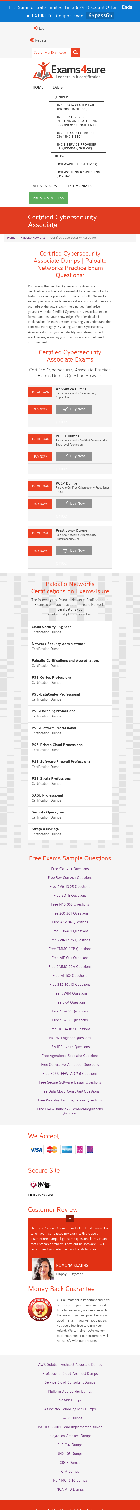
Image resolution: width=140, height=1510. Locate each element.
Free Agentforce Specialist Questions (70, 1041)
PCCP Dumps (53, 468)
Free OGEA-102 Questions (70, 1014)
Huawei (47, 157)
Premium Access (69, 187)
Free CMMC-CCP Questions (70, 934)
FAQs (78, 1484)
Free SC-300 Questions (70, 1005)
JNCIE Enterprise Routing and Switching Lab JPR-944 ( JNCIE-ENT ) (63, 122)
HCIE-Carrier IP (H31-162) (63, 165)
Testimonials (32, 187)
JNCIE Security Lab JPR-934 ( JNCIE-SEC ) (62, 135)
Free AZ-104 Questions (70, 907)
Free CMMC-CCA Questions (70, 952)
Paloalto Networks (33, 219)
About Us (59, 1484)
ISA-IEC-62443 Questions (70, 1032)
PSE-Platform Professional (40, 708)
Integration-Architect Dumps (70, 1409)
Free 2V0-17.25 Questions (70, 925)
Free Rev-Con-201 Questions (70, 863)
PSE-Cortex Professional (38, 657)
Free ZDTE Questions (70, 880)
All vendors (108, 88)
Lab (44, 88)
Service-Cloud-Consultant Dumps (70, 1356)
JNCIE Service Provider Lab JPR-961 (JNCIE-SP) (63, 147)
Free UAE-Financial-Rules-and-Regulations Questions (70, 1094)
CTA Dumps (70, 1445)
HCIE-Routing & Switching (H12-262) (65, 175)
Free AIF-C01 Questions (70, 943)
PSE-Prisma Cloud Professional (44, 725)
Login (27, 28)
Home (24, 88)
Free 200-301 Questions (70, 898)
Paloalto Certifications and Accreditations (52, 640)
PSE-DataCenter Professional (42, 674)
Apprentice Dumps (57, 382)
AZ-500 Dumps (70, 1374)
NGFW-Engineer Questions (70, 1023)
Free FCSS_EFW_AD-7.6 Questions (70, 1058)
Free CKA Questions (70, 987)
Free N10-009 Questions (70, 889)
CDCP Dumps (70, 1436)
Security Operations (34, 792)
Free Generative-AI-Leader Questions (70, 1050)
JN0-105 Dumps (70, 1427)
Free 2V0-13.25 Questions (70, 872)
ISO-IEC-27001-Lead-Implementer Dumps (70, 1400)
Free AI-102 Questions (70, 961)
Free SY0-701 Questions (70, 854)
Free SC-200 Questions (70, 996)
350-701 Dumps (70, 1391)
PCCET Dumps (54, 425)
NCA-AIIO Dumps (70, 1463)
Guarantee (99, 1484)
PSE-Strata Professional (38, 758)
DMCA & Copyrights (101, 1491)
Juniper (48, 98)
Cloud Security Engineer (37, 607)
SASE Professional (33, 775)
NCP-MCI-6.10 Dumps (70, 1454)
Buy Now (64, 398)
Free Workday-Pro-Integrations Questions (70, 1085)
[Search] (62, 52)
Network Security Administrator (44, 623)
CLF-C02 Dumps (70, 1418)
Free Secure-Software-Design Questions (70, 1067)
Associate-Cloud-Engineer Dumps (70, 1383)
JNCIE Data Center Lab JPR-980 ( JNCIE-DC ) (61, 108)
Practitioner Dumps (58, 511)
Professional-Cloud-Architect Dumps (70, 1347)
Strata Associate (31, 809)
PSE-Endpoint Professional (40, 691)
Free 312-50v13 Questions (70, 969)
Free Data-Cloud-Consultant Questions (70, 1076)
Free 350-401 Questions (70, 916)
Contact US (69, 1491)
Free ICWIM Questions (70, 978)
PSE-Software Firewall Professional (48, 741)
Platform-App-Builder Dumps (70, 1365)
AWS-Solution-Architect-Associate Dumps (70, 1338)
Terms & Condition (39, 1491)
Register (25, 40)
